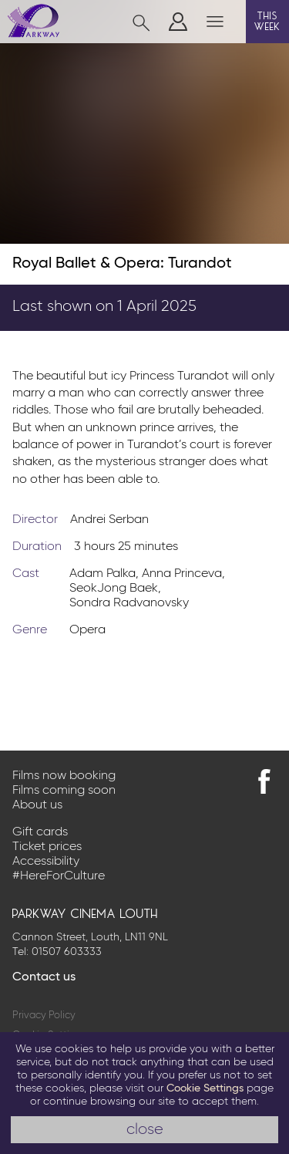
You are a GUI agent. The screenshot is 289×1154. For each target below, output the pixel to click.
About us (37, 805)
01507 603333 (67, 951)
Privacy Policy (44, 1016)
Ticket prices (47, 847)
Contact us (44, 977)
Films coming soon (64, 791)
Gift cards (40, 832)
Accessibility (45, 861)
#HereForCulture (58, 876)
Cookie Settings (205, 1088)
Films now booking (64, 776)
